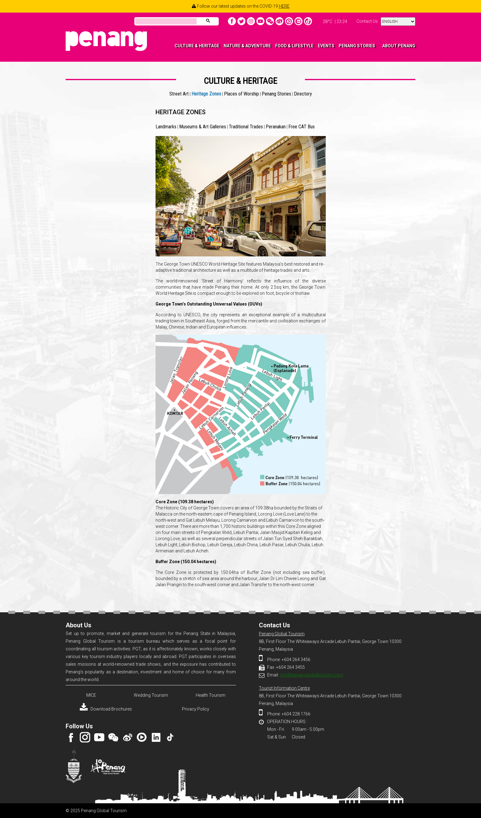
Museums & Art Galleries (202, 127)
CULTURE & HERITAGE (197, 45)
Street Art (179, 94)
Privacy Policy (195, 709)
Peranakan (276, 127)
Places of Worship (241, 94)
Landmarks (166, 127)
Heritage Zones (206, 94)
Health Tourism (210, 695)
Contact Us (367, 21)
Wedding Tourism (151, 695)
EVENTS (326, 45)
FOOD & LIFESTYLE (294, 45)
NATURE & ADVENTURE (247, 45)
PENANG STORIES (357, 45)
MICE (91, 695)
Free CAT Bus (301, 127)
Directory (303, 94)
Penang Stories (276, 94)
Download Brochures (106, 709)
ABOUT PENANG (398, 45)
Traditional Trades (246, 127)
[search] (165, 22)
